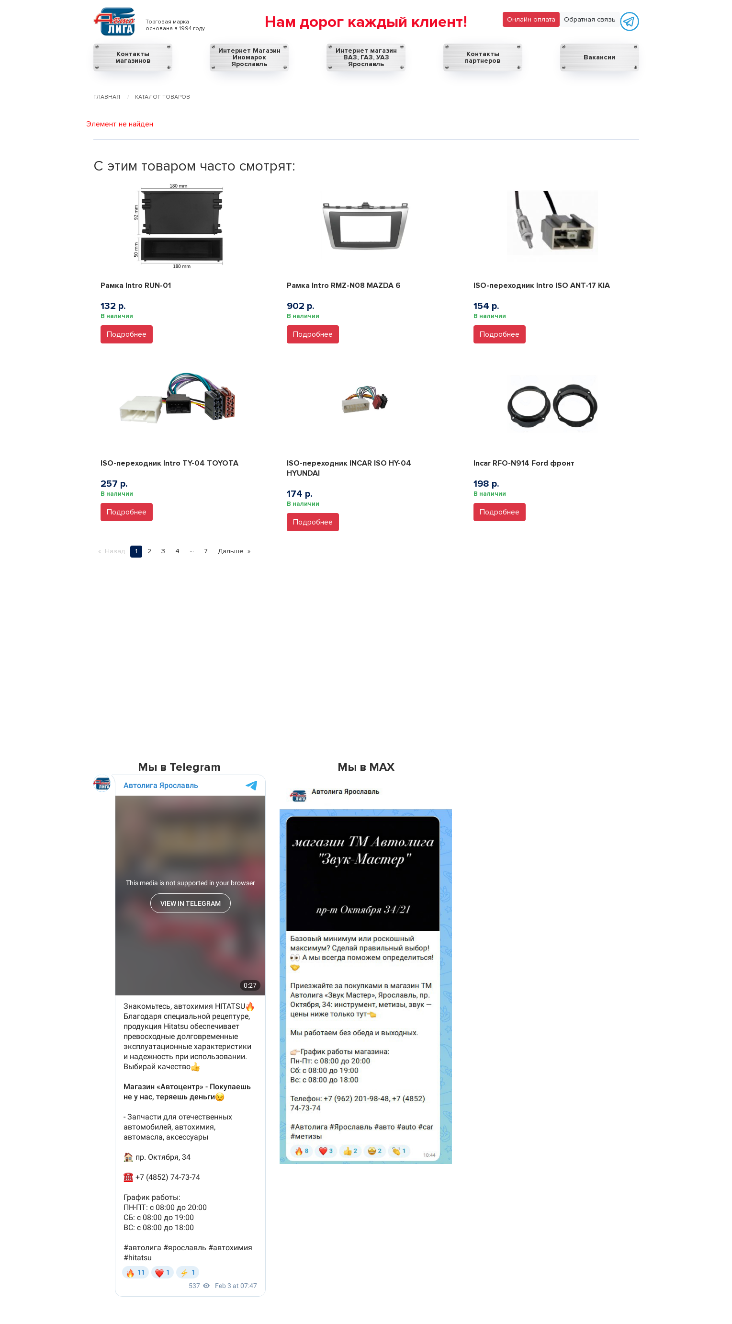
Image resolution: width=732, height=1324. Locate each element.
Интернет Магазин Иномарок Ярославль (249, 57)
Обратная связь (590, 19)
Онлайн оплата (531, 19)
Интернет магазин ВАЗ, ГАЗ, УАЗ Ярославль (366, 57)
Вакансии (599, 57)
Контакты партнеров (482, 57)
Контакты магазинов (132, 57)
